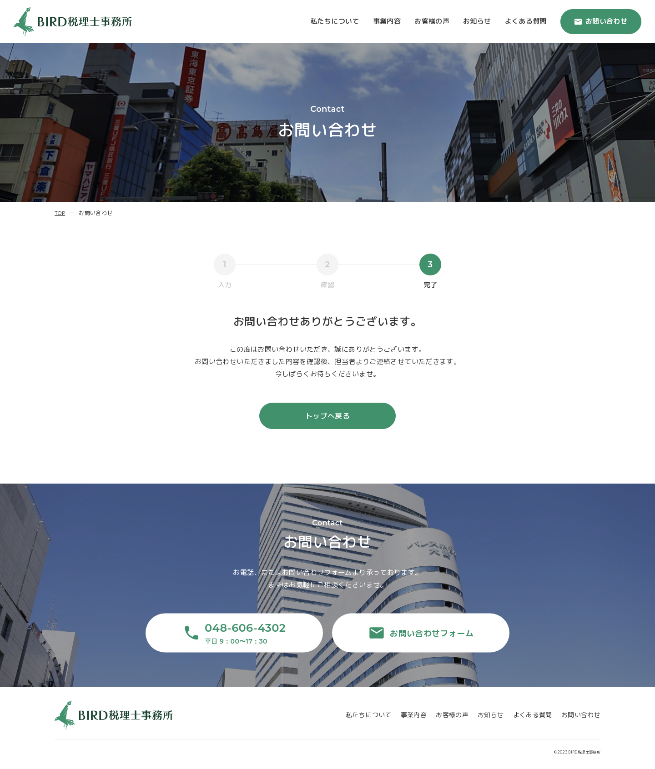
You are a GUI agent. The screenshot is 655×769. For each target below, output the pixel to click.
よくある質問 (526, 21)
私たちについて (334, 21)
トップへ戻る (327, 416)
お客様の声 (431, 21)
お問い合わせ (600, 21)
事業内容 (387, 21)
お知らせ (477, 21)
